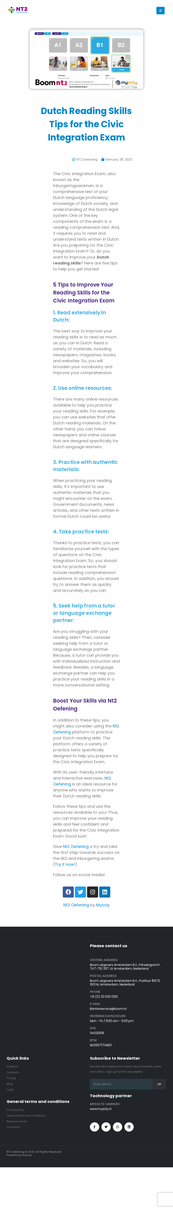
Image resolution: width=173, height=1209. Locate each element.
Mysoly (103, 905)
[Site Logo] (18, 10)
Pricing (11, 1078)
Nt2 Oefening (76, 846)
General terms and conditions (26, 1115)
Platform (12, 1066)
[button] (160, 10)
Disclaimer (13, 1127)
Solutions (13, 1072)
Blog (9, 1084)
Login (10, 1089)
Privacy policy (15, 1110)
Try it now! (65, 864)
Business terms (17, 1121)
